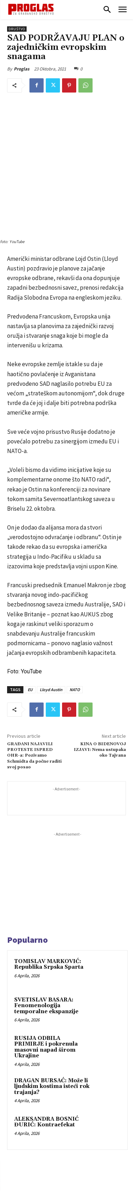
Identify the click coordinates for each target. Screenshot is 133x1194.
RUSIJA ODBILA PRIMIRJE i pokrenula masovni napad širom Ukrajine (46, 971)
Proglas (21, 69)
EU (30, 613)
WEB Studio (91, 1190)
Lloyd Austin (51, 613)
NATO (75, 613)
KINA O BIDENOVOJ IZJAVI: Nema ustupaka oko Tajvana (100, 674)
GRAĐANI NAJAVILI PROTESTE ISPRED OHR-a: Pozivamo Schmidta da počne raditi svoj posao (34, 680)
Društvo (17, 29)
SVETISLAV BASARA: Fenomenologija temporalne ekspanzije (46, 930)
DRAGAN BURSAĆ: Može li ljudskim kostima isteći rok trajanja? (51, 1011)
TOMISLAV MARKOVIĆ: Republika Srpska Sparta (48, 889)
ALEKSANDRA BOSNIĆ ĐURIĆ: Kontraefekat (46, 1046)
